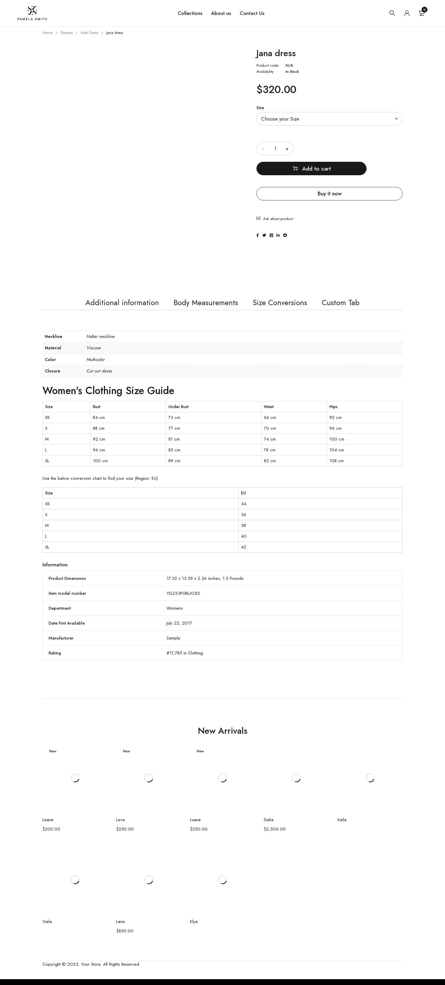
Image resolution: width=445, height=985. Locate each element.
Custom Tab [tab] (355, 306)
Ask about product (278, 195)
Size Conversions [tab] (287, 306)
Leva (120, 825)
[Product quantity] (275, 148)
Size (260, 108)
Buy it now (329, 173)
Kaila (342, 825)
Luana (195, 825)
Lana (120, 927)
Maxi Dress (89, 32)
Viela (47, 927)
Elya (194, 927)
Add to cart (356, 148)
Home (47, 32)
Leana (47, 825)
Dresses (67, 32)
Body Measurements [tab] (202, 306)
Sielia (268, 825)
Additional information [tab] (109, 306)
